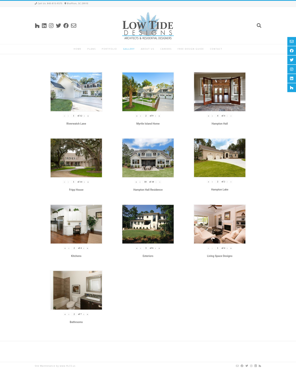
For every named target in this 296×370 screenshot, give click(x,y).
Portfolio (109, 48)
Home (77, 48)
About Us (147, 48)
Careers (166, 48)
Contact (216, 48)
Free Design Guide (191, 48)
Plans (91, 48)
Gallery (129, 48)
